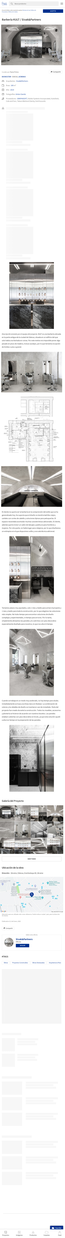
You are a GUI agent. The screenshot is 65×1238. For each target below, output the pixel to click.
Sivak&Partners (22, 81)
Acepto (53, 11)
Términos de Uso (26, 10)
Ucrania (22, 76)
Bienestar (6, 76)
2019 (12, 90)
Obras (6, 963)
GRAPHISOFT (22, 98)
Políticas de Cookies (13, 12)
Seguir (22, 945)
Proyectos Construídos (20, 963)
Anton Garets (21, 94)
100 (12, 85)
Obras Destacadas (38, 963)
